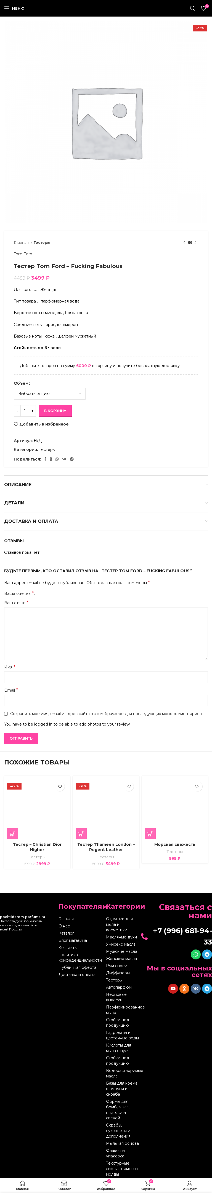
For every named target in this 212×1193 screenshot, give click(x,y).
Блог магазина (73, 940)
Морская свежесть (174, 844)
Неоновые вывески (116, 997)
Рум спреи (116, 965)
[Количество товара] (25, 411)
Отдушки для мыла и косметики (119, 924)
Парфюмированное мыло (122, 1010)
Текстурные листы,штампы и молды (122, 1169)
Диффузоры (118, 972)
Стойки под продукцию (117, 1022)
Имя (9, 667)
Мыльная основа (122, 1143)
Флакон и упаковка (115, 1153)
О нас (64, 926)
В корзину (55, 410)
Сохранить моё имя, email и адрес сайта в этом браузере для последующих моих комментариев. (106, 713)
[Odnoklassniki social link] (51, 459)
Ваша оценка (19, 593)
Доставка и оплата (77, 974)
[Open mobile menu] (14, 8)
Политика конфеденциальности (80, 957)
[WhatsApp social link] (57, 459)
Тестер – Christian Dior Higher (37, 847)
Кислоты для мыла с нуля (118, 1048)
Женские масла (121, 958)
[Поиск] (192, 8)
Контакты (68, 947)
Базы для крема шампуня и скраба (121, 1089)
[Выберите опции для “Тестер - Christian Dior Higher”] (12, 833)
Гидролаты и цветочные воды (122, 1035)
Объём (21, 383)
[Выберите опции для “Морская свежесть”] (150, 833)
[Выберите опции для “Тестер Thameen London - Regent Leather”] (81, 833)
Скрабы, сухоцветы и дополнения (118, 1131)
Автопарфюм (119, 987)
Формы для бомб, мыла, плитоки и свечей (117, 1109)
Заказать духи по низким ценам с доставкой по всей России (22, 923)
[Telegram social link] (71, 459)
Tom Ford (23, 254)
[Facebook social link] (45, 459)
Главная (22, 242)
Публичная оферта (77, 967)
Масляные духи (121, 937)
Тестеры (42, 242)
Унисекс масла (121, 944)
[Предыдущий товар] (184, 242)
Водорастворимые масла (122, 1073)
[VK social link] (64, 459)
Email (11, 690)
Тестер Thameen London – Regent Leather (106, 847)
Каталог (66, 933)
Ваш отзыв (16, 602)
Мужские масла (121, 951)
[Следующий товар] (195, 242)
